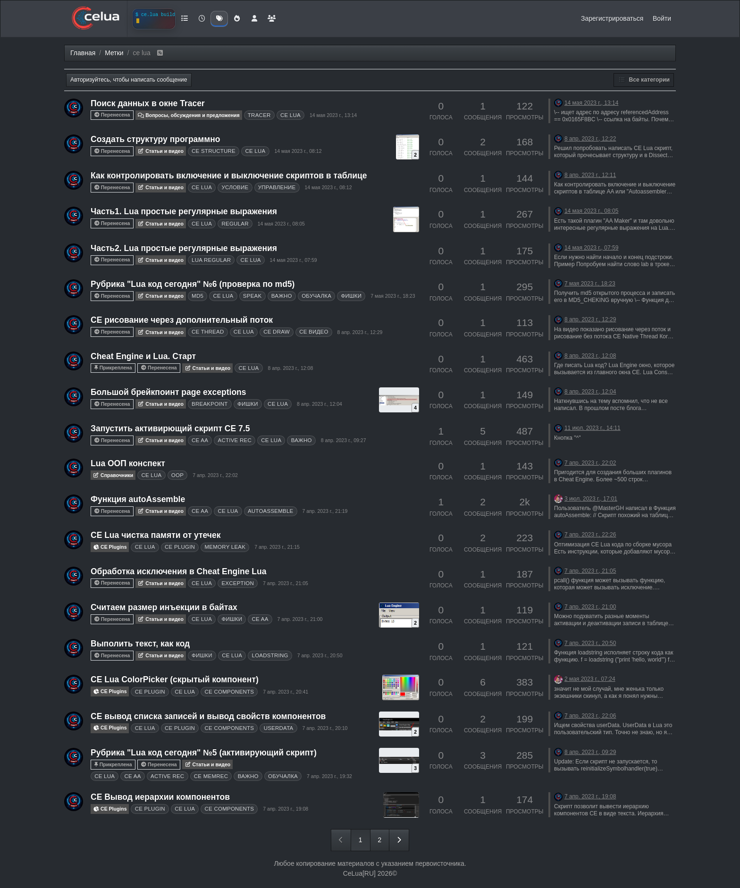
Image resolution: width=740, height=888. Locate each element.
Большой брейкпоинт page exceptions (168, 392)
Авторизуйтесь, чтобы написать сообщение (128, 79)
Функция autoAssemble (138, 499)
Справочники (113, 475)
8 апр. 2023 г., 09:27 (343, 440)
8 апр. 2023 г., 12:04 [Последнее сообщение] (590, 391)
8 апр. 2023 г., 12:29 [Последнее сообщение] (590, 319)
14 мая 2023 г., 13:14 (333, 115)
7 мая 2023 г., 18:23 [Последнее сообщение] (589, 283)
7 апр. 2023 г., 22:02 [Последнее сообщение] (590, 463)
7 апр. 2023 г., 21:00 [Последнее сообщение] (590, 606)
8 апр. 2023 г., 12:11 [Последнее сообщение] (590, 175)
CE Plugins (109, 547)
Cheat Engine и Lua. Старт (143, 356)
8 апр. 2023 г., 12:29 (360, 332)
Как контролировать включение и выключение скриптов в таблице (229, 175)
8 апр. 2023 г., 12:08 (290, 368)
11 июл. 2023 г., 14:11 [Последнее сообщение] (592, 428)
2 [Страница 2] (380, 840)
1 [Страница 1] (360, 840)
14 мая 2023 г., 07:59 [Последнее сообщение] (591, 247)
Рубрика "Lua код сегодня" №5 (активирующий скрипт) (204, 752)
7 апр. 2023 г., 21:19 (325, 511)
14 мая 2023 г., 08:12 (297, 151)
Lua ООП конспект (128, 463)
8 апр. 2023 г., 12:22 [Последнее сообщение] (590, 138)
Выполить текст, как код (140, 643)
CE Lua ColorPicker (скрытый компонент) (175, 679)
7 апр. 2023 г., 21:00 (300, 619)
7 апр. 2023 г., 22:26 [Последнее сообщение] (590, 534)
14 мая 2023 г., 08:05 (281, 223)
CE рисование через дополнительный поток (182, 320)
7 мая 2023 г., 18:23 (392, 296)
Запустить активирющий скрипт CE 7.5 (170, 428)
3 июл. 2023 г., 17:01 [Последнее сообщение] (590, 498)
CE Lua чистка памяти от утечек (156, 535)
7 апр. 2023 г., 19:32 (329, 776)
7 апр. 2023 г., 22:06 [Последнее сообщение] (590, 715)
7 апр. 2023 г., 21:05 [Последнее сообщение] (590, 571)
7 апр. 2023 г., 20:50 (320, 655)
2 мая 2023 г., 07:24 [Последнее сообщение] (589, 679)
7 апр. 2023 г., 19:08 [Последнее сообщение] (590, 796)
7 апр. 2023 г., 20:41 (285, 692)
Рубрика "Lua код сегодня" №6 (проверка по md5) (192, 284)
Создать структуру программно (155, 139)
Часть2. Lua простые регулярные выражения (184, 248)
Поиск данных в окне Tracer (148, 103)
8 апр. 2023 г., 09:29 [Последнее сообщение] (590, 752)
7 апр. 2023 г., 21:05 (285, 583)
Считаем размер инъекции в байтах (164, 607)
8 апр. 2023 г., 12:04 (319, 404)
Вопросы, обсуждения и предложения (189, 115)
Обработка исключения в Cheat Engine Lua (178, 571)
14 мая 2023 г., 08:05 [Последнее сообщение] (591, 211)
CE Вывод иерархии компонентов (160, 797)
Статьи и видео (161, 151)
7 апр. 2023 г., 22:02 (215, 475)
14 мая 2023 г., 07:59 (293, 260)
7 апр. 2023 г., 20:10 (325, 728)
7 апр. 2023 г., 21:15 (277, 547)
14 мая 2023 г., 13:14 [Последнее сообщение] (591, 103)
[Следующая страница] (399, 840)
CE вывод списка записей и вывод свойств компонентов (208, 716)
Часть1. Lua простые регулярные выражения (184, 211)
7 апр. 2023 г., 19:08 (285, 809)
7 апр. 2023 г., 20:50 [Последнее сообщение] (590, 643)
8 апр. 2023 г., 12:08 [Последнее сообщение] (590, 355)
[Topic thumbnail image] (407, 146)
